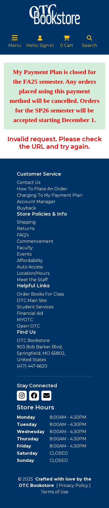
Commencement (35, 241)
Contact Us (28, 182)
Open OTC (28, 326)
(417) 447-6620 (32, 366)
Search (89, 41)
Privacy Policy (73, 485)
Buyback (26, 208)
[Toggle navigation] (14, 37)
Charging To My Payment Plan (49, 195)
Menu (14, 45)
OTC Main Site (32, 300)
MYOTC (25, 319)
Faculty (25, 247)
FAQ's (23, 234)
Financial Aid (30, 313)
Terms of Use (54, 491)
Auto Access (30, 266)
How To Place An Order (42, 188)
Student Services (35, 306)
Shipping (26, 222)
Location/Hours (33, 273)
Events (24, 254)
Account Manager (36, 201)
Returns (25, 228)
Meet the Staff (32, 279)
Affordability (30, 260)
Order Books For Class (40, 294)
